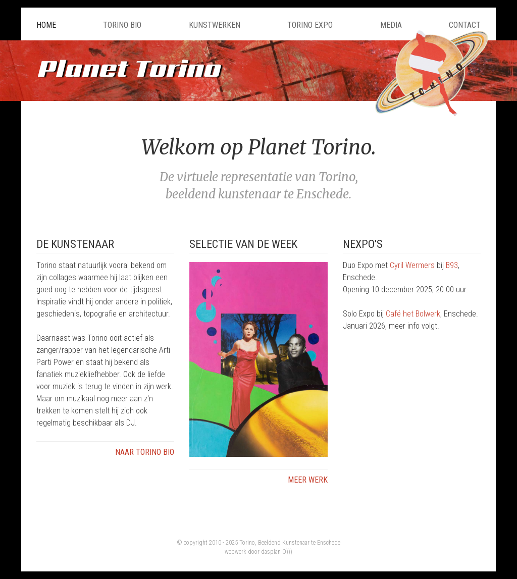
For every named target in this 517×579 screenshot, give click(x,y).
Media (391, 25)
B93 (452, 265)
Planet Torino (128, 68)
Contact (465, 25)
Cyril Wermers (412, 265)
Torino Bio (122, 25)
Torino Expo (310, 25)
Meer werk (308, 480)
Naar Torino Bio (144, 452)
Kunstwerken (214, 25)
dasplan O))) (276, 551)
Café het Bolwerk (413, 314)
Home (46, 25)
